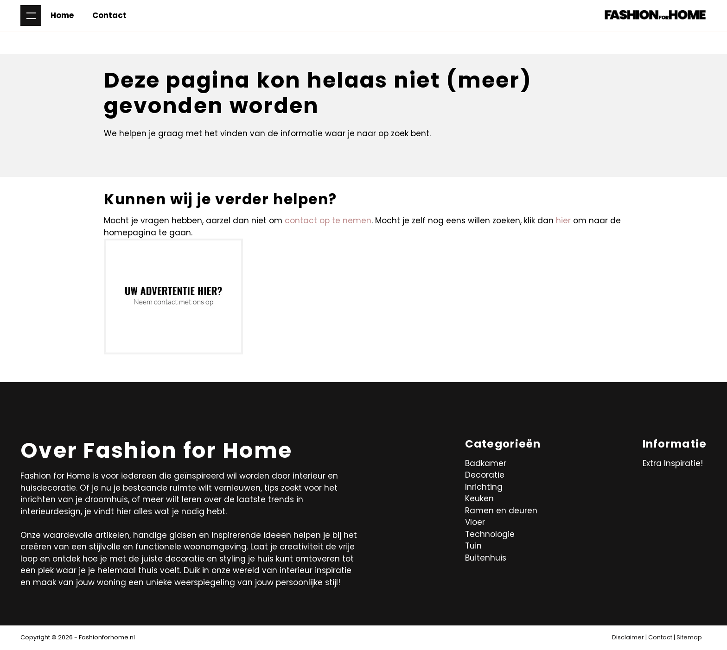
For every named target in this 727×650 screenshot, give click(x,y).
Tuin (473, 545)
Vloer (475, 522)
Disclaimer (628, 637)
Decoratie (484, 474)
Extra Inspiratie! (673, 463)
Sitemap (689, 637)
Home (62, 15)
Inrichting (484, 486)
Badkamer (485, 463)
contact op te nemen (328, 220)
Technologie (490, 534)
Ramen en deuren (501, 510)
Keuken (479, 498)
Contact (109, 15)
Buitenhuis (485, 557)
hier (563, 220)
